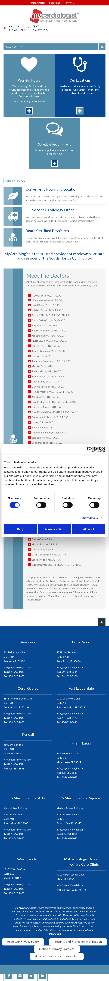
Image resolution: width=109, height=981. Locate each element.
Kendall (28, 734)
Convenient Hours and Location (51, 189)
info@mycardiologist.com (17, 667)
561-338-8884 (67, 671)
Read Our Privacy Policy (23, 942)
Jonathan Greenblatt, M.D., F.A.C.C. (51, 361)
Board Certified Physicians (47, 230)
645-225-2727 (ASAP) (71, 889)
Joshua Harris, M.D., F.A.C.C (46, 371)
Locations (54, 2)
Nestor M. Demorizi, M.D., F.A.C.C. (50, 330)
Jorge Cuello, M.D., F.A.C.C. (46, 325)
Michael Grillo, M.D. (42, 366)
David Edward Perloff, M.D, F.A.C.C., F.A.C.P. (55, 412)
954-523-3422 (67, 717)
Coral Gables (28, 688)
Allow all (88, 529)
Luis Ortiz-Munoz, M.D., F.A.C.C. (49, 406)
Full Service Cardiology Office (50, 210)
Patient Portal (37, 2)
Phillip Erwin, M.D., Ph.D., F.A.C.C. (49, 340)
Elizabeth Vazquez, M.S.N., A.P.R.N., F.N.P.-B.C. (56, 564)
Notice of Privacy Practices (56, 949)
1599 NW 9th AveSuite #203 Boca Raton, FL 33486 (68, 657)
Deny (20, 529)
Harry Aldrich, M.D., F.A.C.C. (46, 295)
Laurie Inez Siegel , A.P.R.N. (46, 559)
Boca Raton (81, 642)
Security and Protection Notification (78, 942)
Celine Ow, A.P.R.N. (42, 539)
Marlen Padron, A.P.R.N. (44, 544)
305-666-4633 (17, 30)
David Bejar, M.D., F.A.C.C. (45, 304)
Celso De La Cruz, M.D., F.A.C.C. (49, 320)
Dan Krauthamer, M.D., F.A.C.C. (48, 386)
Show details (90, 517)
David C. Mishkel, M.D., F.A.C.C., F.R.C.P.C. (54, 401)
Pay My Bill (70, 2)
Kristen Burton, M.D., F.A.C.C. (48, 310)
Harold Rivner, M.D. (42, 427)
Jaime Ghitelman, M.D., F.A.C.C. (48, 350)
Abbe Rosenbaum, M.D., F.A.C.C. (49, 432)
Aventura (28, 642)
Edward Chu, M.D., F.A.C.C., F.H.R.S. (51, 315)
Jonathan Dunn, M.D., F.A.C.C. (48, 335)
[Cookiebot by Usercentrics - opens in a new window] (89, 449)
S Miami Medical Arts (28, 798)
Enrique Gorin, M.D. (42, 355)
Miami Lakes (81, 743)
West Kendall (28, 859)
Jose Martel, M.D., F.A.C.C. (46, 396)
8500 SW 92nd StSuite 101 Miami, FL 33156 (13, 749)
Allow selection (54, 529)
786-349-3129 (40, 30)
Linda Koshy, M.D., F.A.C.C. (46, 381)
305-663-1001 (67, 833)
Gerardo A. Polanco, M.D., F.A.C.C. (50, 417)
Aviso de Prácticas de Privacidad (56, 956)
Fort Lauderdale (81, 688)
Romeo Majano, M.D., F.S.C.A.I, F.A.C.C (52, 391)
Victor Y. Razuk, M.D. (43, 422)
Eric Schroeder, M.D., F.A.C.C (47, 442)
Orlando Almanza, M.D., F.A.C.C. (49, 299)
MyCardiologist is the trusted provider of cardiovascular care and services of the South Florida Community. (54, 255)
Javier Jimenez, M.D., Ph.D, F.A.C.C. (50, 376)
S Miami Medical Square (81, 798)
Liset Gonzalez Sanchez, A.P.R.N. (49, 554)
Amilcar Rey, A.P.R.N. (43, 549)
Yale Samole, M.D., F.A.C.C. (46, 437)
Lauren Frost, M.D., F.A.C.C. (46, 345)
